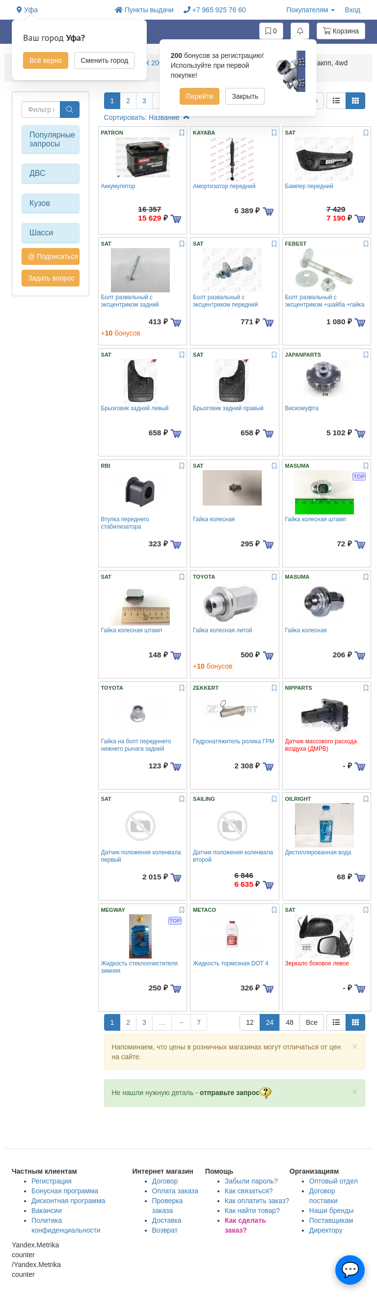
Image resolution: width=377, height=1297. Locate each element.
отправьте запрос (235, 1093)
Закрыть (245, 96)
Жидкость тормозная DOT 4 (231, 963)
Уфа (27, 10)
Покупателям (310, 10)
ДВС (37, 173)
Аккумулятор (118, 186)
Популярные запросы (50, 139)
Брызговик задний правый (228, 408)
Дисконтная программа (68, 1201)
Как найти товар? (252, 1210)
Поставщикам (331, 1220)
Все (312, 1022)
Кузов (39, 203)
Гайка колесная (214, 519)
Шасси (41, 232)
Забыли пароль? (251, 1181)
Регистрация (51, 1181)
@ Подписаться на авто (54, 256)
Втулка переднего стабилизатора (125, 523)
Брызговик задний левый (135, 408)
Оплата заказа (175, 1191)
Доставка (167, 1220)
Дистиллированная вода (318, 852)
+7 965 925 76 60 (215, 10)
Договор (165, 1181)
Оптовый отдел (333, 1181)
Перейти (199, 96)
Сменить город (104, 60)
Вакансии (46, 1210)
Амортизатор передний (224, 186)
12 (250, 1022)
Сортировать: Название (147, 117)
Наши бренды (331, 1210)
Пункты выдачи (144, 10)
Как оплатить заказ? (257, 1201)
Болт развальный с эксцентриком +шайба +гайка (325, 301)
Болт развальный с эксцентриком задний (130, 301)
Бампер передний (309, 186)
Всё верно (45, 60)
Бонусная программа (64, 1191)
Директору (326, 1230)
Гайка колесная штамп (316, 519)
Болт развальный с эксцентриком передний (225, 301)
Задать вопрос (51, 278)
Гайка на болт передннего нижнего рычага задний (136, 745)
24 (270, 1022)
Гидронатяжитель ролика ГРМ (233, 741)
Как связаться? (249, 1191)
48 (290, 1022)
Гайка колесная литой (222, 630)
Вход (352, 10)
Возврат (165, 1230)
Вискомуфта (302, 408)
